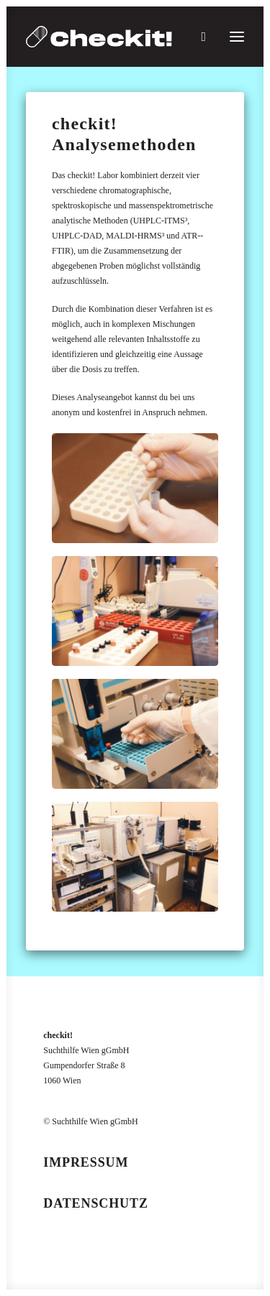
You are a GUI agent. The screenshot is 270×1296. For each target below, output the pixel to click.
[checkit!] (99, 36)
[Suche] (197, 36)
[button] (237, 36)
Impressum (85, 1162)
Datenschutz (95, 1203)
